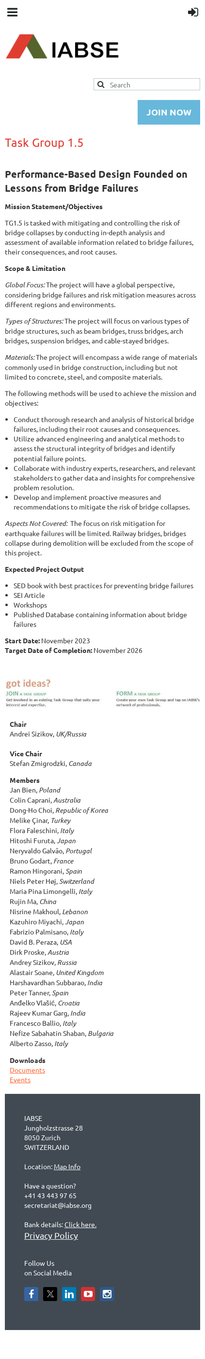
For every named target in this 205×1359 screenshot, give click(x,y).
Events (20, 1079)
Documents (27, 1069)
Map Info (67, 1166)
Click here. (80, 1224)
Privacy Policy (51, 1235)
